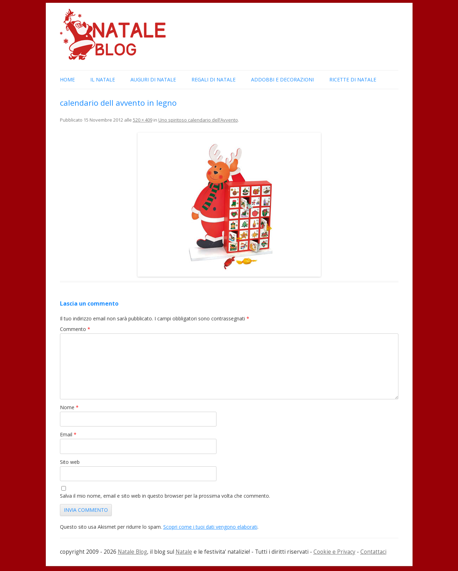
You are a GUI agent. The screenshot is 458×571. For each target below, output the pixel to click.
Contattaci (373, 551)
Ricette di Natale (352, 79)
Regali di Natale (213, 79)
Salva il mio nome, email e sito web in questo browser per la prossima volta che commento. (165, 495)
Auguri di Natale (153, 79)
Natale (184, 551)
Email (68, 434)
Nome (69, 407)
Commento (75, 329)
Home (67, 79)
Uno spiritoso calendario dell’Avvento (198, 120)
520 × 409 (142, 120)
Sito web (70, 462)
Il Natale (102, 79)
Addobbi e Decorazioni (282, 79)
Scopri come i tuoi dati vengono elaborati (210, 526)
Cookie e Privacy (334, 551)
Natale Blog (132, 551)
